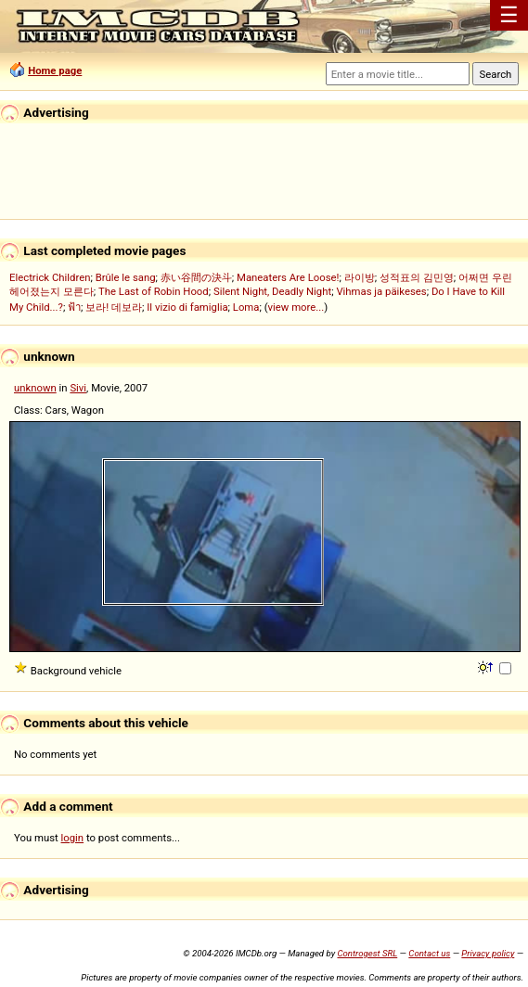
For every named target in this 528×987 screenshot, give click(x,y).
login (72, 837)
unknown (35, 387)
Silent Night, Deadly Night (272, 291)
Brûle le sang (126, 277)
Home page (55, 70)
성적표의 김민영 (417, 277)
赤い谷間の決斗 (196, 277)
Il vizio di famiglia (187, 307)
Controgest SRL (367, 953)
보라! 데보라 (113, 307)
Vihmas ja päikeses (381, 291)
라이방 (359, 277)
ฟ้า (74, 307)
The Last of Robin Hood (153, 291)
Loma (246, 307)
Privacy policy (487, 953)
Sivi (78, 387)
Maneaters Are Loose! (288, 277)
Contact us (429, 953)
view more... (296, 307)
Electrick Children (49, 277)
